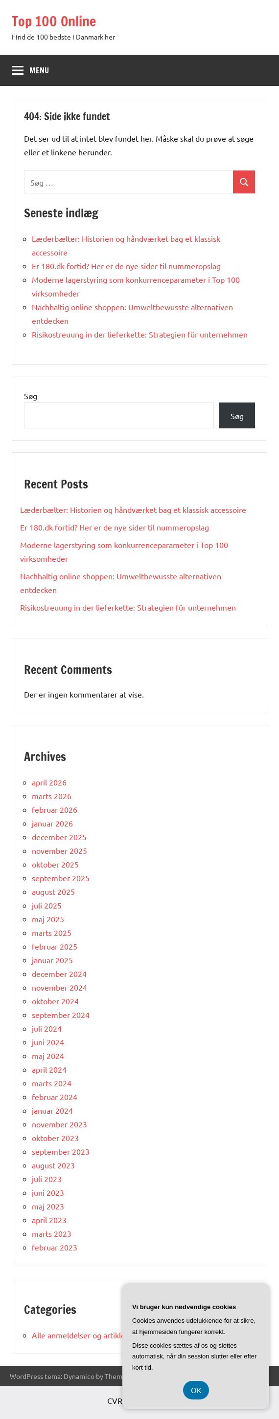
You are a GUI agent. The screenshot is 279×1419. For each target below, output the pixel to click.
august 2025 (53, 891)
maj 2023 (48, 1206)
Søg (30, 396)
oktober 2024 (55, 1001)
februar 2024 (54, 1096)
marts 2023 (51, 1233)
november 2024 (59, 987)
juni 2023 (48, 1192)
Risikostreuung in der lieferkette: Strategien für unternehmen (140, 334)
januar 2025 (52, 960)
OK (196, 1390)
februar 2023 (54, 1247)
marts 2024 (51, 1083)
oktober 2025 (55, 864)
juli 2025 (47, 905)
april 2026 (49, 782)
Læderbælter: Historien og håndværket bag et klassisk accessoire (133, 509)
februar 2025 (54, 946)
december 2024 (59, 973)
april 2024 (49, 1069)
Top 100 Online (54, 21)
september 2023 (61, 1151)
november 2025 (59, 850)
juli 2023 (47, 1179)
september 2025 (61, 878)
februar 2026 (54, 809)
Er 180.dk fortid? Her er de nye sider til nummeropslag (126, 266)
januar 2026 (52, 823)
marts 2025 (51, 932)
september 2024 (61, 1014)
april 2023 (49, 1220)
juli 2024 (47, 1028)
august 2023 (53, 1165)
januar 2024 (52, 1110)
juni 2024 (48, 1042)
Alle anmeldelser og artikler (80, 1335)
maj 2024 (48, 1055)
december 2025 (59, 837)
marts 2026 (51, 796)
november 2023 (59, 1124)
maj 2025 (48, 919)
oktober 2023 (55, 1138)
